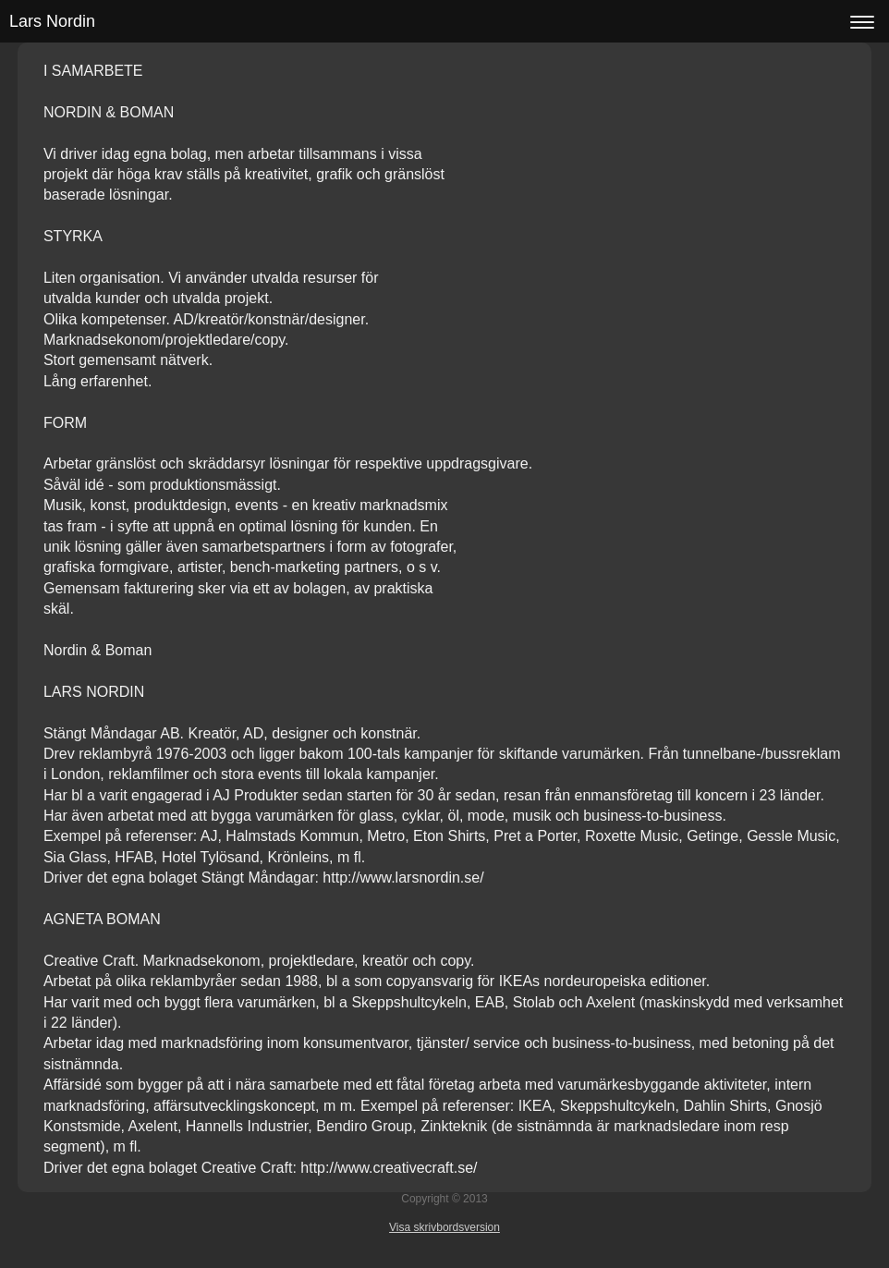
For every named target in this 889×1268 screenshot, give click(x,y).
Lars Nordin (52, 21)
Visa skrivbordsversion (444, 1227)
